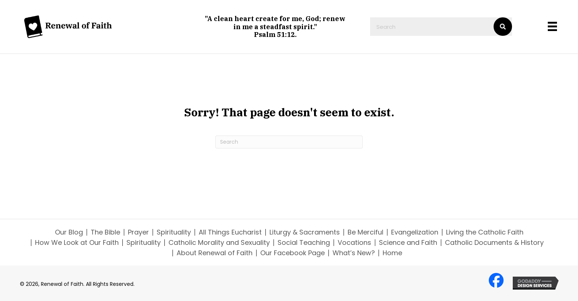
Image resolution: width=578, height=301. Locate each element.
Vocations (354, 242)
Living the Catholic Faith (484, 232)
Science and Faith (408, 242)
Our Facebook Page (292, 253)
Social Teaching (304, 242)
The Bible (105, 232)
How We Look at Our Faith (77, 242)
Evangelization (414, 232)
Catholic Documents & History (494, 242)
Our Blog (69, 232)
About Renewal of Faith (215, 253)
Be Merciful (365, 232)
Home (392, 253)
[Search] (289, 142)
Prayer (138, 232)
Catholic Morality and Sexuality (219, 242)
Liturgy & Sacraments (304, 232)
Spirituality (174, 232)
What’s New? (353, 253)
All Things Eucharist (230, 232)
